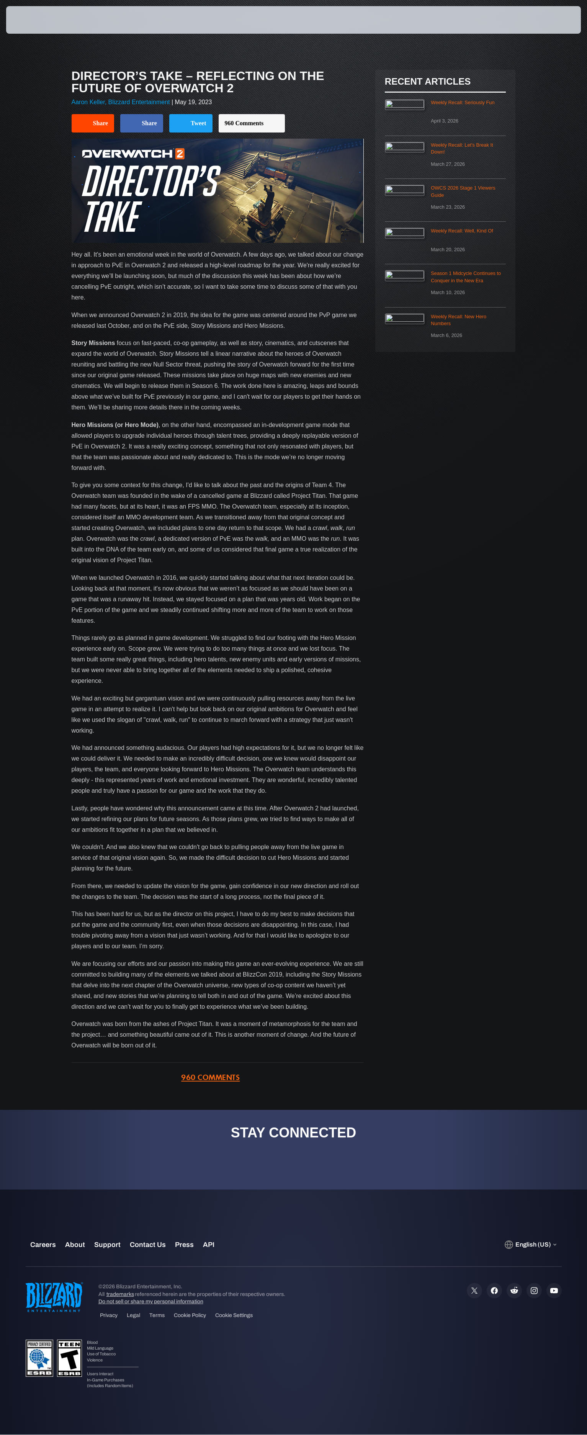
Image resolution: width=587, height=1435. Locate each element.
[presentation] (34, 20)
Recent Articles (428, 81)
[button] (553, 20)
